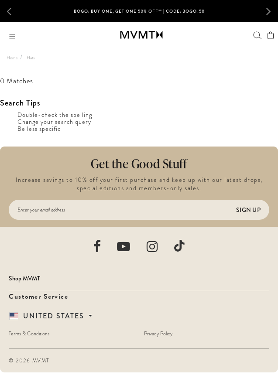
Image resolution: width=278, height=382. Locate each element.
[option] (139, 14)
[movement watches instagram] (153, 246)
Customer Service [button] (38, 296)
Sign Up (248, 209)
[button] (13, 10)
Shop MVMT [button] (24, 278)
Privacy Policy (158, 333)
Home (12, 58)
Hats (31, 58)
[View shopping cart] (270, 35)
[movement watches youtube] (124, 246)
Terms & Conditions (29, 333)
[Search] (257, 35)
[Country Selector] (51, 316)
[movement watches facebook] (97, 246)
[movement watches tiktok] (179, 246)
